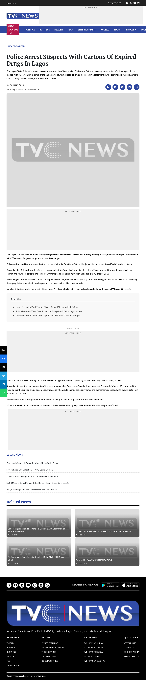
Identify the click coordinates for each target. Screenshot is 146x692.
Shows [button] (130, 29)
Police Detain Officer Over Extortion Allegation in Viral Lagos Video (49, 311)
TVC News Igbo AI (92, 656)
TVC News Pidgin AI (93, 652)
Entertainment (87, 29)
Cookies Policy (131, 652)
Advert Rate (11, 3)
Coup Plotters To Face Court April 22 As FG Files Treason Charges (48, 315)
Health (58, 29)
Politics (30, 29)
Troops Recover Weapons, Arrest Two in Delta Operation (32, 476)
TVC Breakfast (48, 656)
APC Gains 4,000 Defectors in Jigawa (94, 559)
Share (3, 350)
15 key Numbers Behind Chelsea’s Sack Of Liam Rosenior (103, 531)
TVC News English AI (94, 661)
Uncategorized (16, 46)
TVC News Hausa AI (93, 647)
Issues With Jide (49, 643)
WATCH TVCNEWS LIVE (13, 30)
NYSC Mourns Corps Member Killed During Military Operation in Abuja (38, 483)
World (105, 29)
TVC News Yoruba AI (94, 643)
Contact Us (130, 647)
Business (44, 29)
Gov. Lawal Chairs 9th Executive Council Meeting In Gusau (32, 463)
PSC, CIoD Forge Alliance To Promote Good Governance (32, 489)
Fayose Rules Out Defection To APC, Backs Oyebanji (30, 470)
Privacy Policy (131, 656)
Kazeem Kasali (17, 84)
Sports (10, 656)
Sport (118, 29)
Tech (70, 29)
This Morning (48, 652)
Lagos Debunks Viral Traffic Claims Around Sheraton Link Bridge (47, 307)
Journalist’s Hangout (53, 647)
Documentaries (49, 661)
